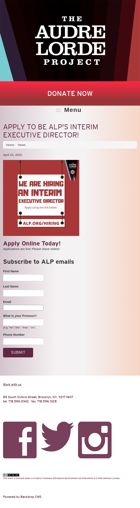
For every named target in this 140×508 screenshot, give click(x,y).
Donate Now (70, 93)
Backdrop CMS (31, 496)
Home (10, 145)
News (22, 145)
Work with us (12, 384)
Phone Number (14, 334)
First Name (11, 271)
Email (7, 301)
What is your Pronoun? (20, 315)
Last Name (10, 286)
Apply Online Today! (32, 243)
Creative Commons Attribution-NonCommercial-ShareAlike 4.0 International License (76, 478)
